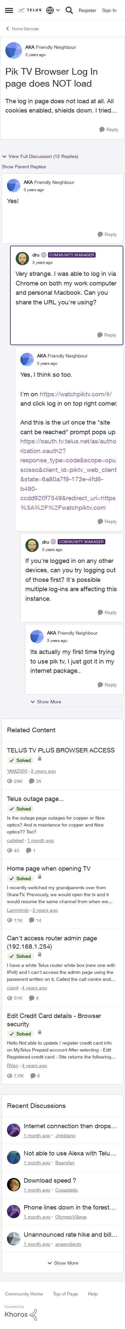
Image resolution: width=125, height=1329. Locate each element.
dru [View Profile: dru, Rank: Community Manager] (35, 255)
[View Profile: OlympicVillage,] (13, 1211)
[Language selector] (53, 10)
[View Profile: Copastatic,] (13, 1184)
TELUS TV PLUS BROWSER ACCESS (61, 750)
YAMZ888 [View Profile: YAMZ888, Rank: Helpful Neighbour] (17, 770)
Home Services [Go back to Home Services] (22, 28)
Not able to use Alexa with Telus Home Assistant (68, 1153)
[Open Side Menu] (9, 10)
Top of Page (65, 1293)
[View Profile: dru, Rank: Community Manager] (22, 258)
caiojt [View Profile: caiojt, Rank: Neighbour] (12, 987)
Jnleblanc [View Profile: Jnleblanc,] (65, 1135)
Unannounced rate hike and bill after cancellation (67, 1235)
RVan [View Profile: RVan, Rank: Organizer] (12, 1065)
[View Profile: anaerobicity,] (13, 1238)
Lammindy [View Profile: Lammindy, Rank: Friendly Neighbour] (18, 910)
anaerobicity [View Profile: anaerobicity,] (68, 1244)
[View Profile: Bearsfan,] (13, 1157)
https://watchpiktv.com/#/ (76, 394)
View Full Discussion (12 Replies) (40, 156)
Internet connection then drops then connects (67, 1126)
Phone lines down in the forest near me (66, 1208)
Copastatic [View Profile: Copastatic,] (66, 1189)
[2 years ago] (42, 770)
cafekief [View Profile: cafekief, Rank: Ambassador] (15, 840)
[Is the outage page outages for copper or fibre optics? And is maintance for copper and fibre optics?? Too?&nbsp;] (62, 824)
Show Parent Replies (24, 166)
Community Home (24, 1293)
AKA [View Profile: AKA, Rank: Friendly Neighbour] (29, 47)
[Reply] (109, 129)
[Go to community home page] (30, 10)
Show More (45, 702)
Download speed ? (50, 1180)
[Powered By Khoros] (62, 1313)
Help (93, 1293)
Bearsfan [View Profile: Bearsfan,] (65, 1162)
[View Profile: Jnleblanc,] (13, 1130)
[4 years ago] (33, 987)
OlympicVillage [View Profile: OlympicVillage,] (71, 1216)
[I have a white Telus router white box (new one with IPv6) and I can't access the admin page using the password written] (62, 972)
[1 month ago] (39, 840)
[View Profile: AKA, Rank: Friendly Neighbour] (13, 50)
